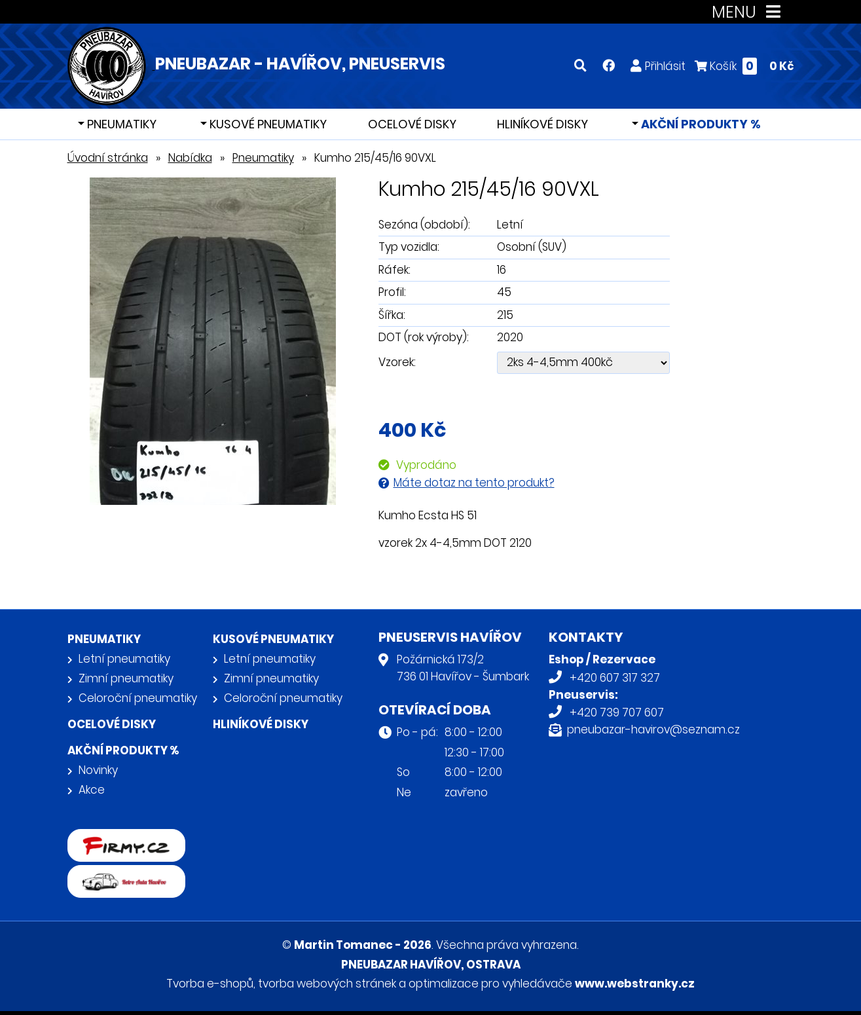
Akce (92, 790)
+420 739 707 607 (617, 712)
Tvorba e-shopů (209, 983)
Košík (744, 66)
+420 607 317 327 (615, 678)
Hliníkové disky (542, 124)
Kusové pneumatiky (267, 124)
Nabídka (190, 158)
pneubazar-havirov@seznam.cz (653, 729)
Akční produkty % (699, 124)
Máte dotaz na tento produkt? (474, 482)
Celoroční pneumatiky (138, 698)
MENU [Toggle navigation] (749, 12)
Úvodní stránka (107, 158)
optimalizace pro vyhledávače (490, 983)
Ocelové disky (412, 124)
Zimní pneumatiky (126, 678)
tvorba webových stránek (327, 983)
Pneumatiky (120, 124)
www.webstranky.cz (635, 983)
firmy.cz (89, 837)
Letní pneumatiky (124, 659)
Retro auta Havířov (118, 873)
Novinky (98, 770)
